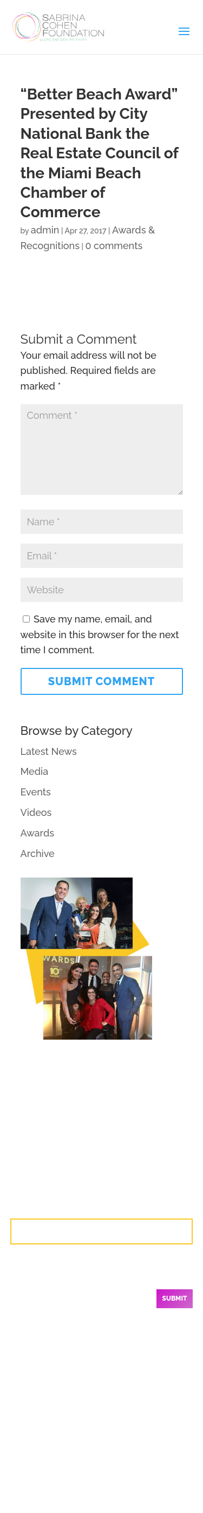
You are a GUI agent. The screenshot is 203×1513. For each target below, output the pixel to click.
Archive (38, 853)
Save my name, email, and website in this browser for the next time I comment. (100, 634)
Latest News (49, 751)
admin (45, 230)
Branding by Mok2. (143, 1488)
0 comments (113, 245)
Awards (38, 833)
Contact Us (101, 1231)
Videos (36, 812)
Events (36, 792)
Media (35, 771)
